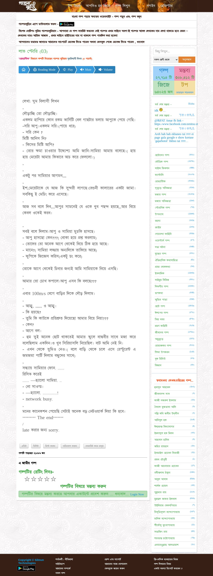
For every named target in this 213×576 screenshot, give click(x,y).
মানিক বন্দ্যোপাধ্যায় (164, 519)
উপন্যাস (159, 214)
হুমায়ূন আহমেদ (162, 387)
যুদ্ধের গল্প (160, 254)
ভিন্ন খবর (159, 319)
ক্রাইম (158, 227)
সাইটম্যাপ (60, 564)
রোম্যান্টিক (160, 181)
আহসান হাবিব (161, 440)
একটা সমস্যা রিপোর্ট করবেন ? (168, 568)
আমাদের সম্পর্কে (63, 568)
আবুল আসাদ (161, 479)
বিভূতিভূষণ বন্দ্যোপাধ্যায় (167, 512)
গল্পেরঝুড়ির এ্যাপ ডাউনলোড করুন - (39, 24)
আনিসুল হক (160, 420)
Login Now (137, 494)
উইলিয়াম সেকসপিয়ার (165, 505)
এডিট (24, 446)
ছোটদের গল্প (162, 155)
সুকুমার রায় (160, 492)
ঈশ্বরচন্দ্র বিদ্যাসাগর (164, 427)
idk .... (160, 110)
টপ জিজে (74, 5)
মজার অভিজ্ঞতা (163, 201)
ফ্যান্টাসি (159, 175)
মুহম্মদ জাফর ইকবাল (165, 499)
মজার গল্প (160, 195)
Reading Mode (44, 69)
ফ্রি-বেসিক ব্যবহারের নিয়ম (166, 559)
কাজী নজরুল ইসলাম (165, 400)
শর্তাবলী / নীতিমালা (64, 559)
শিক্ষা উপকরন (162, 352)
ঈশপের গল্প (161, 313)
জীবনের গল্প (162, 332)
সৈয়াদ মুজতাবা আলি (165, 407)
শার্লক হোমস (161, 486)
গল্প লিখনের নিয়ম (162, 564)
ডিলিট (36, 446)
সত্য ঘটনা (160, 247)
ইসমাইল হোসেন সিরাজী (166, 453)
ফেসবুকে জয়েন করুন (115, 568)
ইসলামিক (159, 273)
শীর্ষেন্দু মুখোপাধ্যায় (164, 525)
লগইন (151, 5)
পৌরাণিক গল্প (162, 208)
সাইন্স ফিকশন (162, 168)
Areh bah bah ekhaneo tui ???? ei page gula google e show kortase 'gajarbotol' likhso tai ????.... (174, 137)
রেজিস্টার (166, 5)
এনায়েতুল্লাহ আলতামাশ (166, 545)
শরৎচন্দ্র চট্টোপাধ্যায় (164, 538)
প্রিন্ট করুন (50, 446)
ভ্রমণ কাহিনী (161, 326)
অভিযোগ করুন (70, 446)
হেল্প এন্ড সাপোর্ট (113, 559)
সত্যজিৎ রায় (160, 532)
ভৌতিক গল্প (161, 162)
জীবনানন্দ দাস (162, 394)
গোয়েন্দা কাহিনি (163, 234)
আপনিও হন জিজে (98, 5)
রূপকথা (159, 293)
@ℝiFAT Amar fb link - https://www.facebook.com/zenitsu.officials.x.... (182, 122)
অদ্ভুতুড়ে (159, 339)
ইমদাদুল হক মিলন (164, 433)
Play (67, 69)
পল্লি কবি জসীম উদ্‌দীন (166, 413)
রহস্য (157, 221)
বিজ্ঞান (158, 365)
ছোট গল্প (160, 306)
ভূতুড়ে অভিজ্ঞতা (163, 188)
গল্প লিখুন (122, 5)
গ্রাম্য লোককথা (162, 267)
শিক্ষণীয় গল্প (161, 286)
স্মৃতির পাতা (161, 300)
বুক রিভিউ (160, 359)
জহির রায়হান (161, 446)
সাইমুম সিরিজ (162, 280)
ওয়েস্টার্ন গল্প (162, 240)
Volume (105, 69)
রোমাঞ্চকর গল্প (163, 346)
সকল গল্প (60, 573)
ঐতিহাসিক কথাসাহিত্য (166, 260)
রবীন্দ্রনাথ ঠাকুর (162, 473)
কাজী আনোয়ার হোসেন (166, 466)
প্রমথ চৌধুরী (160, 459)
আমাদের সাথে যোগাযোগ (116, 564)
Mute (85, 69)
